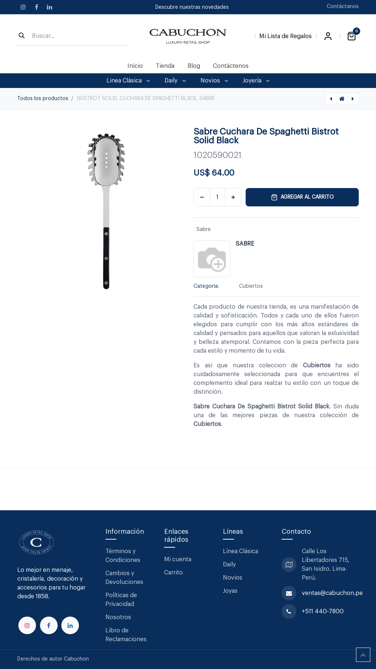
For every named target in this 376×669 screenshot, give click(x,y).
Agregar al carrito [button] (302, 197)
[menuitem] (135, 66)
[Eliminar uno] (202, 197)
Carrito (173, 573)
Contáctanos (343, 6)
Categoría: (206, 286)
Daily (229, 564)
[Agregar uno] (233, 197)
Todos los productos (42, 98)
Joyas (230, 591)
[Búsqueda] (21, 36)
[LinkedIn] (49, 7)
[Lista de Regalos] (285, 35)
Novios (232, 578)
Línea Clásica (240, 551)
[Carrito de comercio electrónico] (351, 36)
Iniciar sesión (328, 36)
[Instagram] (23, 7)
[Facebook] (36, 7)
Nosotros (118, 617)
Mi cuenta (177, 559)
